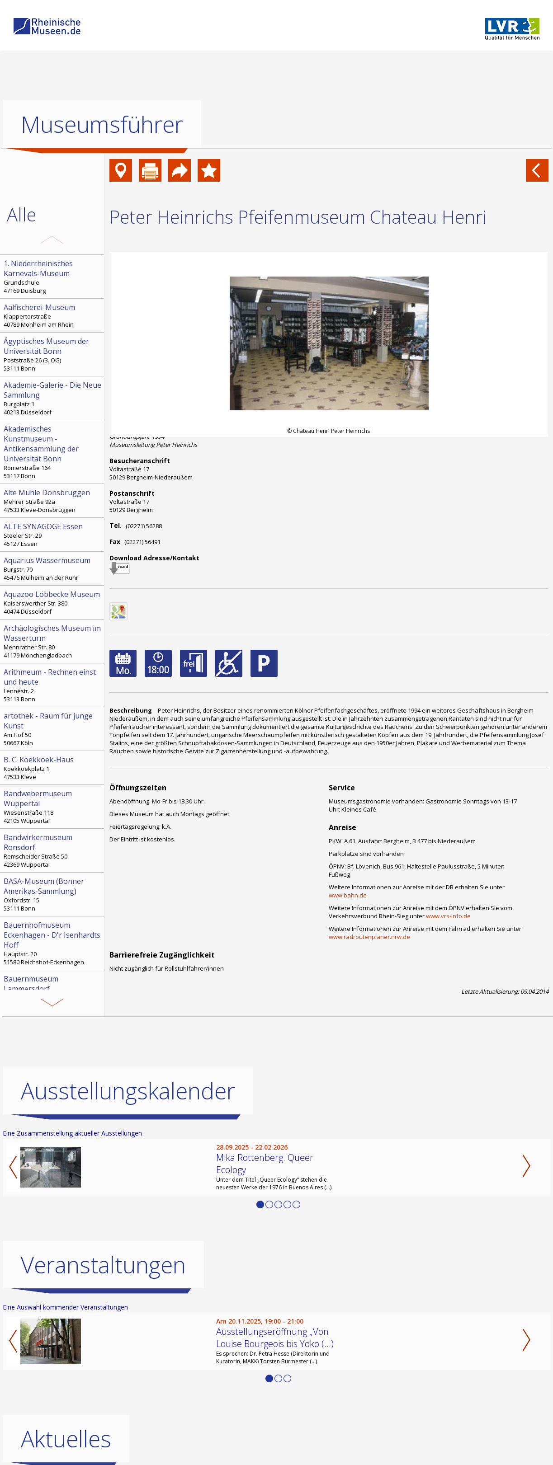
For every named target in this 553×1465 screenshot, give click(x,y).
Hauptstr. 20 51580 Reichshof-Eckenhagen (53, 943)
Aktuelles (66, 1438)
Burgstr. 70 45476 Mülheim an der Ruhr (53, 568)
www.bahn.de (348, 895)
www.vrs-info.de (448, 916)
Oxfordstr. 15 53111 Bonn (53, 894)
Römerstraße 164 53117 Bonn (53, 452)
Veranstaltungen (103, 1264)
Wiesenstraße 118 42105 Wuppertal (53, 807)
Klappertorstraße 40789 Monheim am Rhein (53, 315)
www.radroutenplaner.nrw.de (369, 937)
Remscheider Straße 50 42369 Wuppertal (53, 850)
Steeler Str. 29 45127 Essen (53, 534)
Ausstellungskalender (128, 1090)
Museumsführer (102, 124)
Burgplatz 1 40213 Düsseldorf (53, 398)
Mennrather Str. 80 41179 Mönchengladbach (53, 641)
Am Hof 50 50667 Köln (53, 729)
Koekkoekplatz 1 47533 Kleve (53, 768)
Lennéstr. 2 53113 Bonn (53, 685)
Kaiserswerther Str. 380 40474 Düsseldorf (53, 602)
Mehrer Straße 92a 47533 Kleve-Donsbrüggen (53, 501)
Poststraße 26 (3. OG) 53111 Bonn (53, 354)
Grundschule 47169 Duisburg (53, 276)
